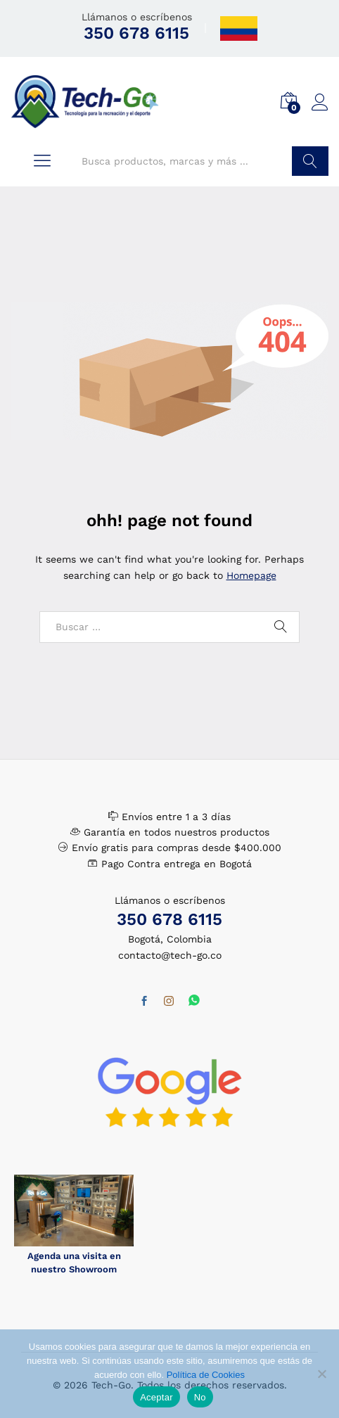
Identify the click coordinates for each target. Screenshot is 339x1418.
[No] (321, 1374)
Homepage (251, 575)
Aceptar (156, 1397)
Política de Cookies (206, 1374)
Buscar (310, 161)
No (200, 1397)
